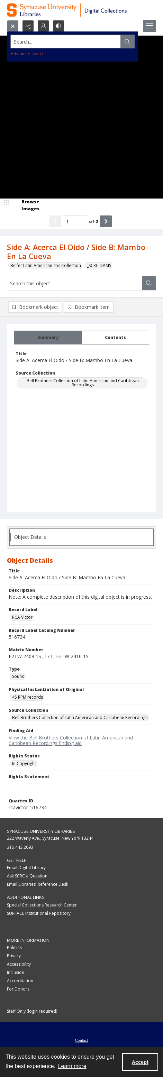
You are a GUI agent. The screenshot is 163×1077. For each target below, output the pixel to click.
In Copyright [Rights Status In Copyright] (24, 763)
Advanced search (28, 54)
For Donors (18, 989)
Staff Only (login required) (32, 1011)
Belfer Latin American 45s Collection (45, 265)
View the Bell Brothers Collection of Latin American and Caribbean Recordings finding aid (71, 740)
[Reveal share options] (28, 25)
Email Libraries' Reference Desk (37, 884)
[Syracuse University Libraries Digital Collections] (81, 10)
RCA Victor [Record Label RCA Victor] (22, 617)
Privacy (14, 956)
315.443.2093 (20, 847)
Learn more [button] (72, 1066)
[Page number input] (75, 221)
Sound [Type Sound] (18, 676)
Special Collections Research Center (42, 905)
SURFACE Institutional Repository (39, 913)
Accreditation (20, 981)
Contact (81, 1040)
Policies (14, 947)
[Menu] (149, 26)
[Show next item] (106, 221)
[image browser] (26, 205)
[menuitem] (81, 1039)
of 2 (93, 221)
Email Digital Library (26, 868)
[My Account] (43, 25)
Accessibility (19, 964)
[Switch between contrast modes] (58, 25)
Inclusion (15, 972)
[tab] (48, 337)
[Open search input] (12, 25)
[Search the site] (65, 41)
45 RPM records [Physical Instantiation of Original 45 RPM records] (27, 697)
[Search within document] (149, 283)
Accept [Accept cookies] (140, 1062)
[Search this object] (74, 283)
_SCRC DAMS (99, 265)
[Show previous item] (55, 221)
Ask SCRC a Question (27, 876)
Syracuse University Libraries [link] (41, 831)
